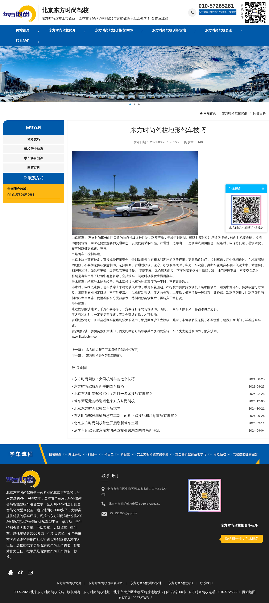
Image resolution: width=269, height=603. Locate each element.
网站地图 (249, 592)
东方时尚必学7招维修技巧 (104, 355)
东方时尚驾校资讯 (234, 113)
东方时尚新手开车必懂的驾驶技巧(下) (112, 349)
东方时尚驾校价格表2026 (106, 583)
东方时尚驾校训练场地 (146, 583)
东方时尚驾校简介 (69, 583)
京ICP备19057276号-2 (135, 598)
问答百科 (259, 113)
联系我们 (206, 583)
